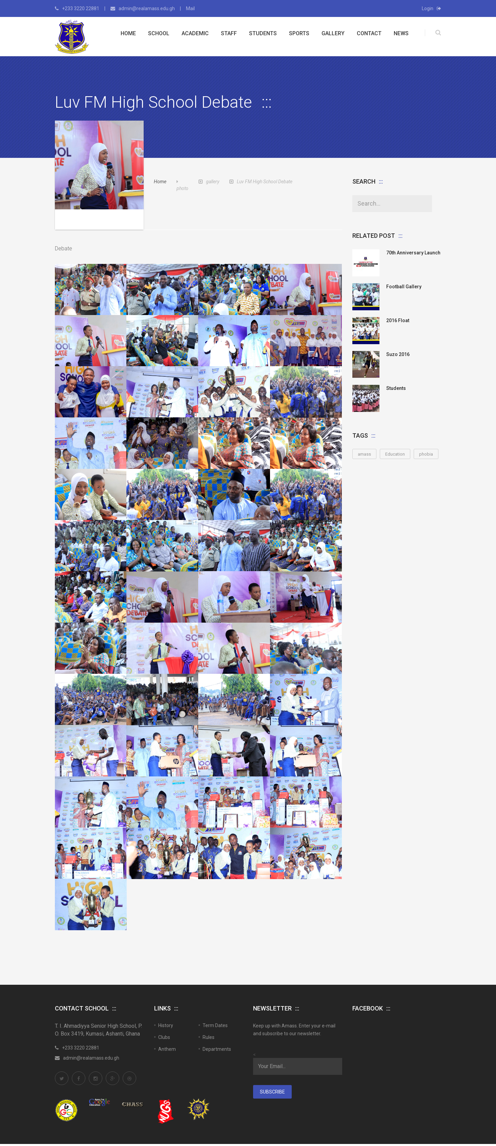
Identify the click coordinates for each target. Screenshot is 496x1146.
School (158, 33)
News (401, 33)
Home (128, 33)
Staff (229, 33)
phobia (426, 454)
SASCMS (63, 1131)
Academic (195, 33)
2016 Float (397, 320)
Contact (369, 33)
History (165, 991)
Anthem (167, 1015)
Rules (208, 1003)
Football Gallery (403, 286)
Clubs (164, 1003)
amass (364, 454)
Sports (299, 33)
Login (431, 8)
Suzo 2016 (398, 354)
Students (263, 33)
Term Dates (215, 991)
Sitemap (406, 1123)
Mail (190, 8)
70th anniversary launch (413, 252)
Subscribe (272, 1058)
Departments (217, 1015)
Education (395, 454)
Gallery (333, 33)
